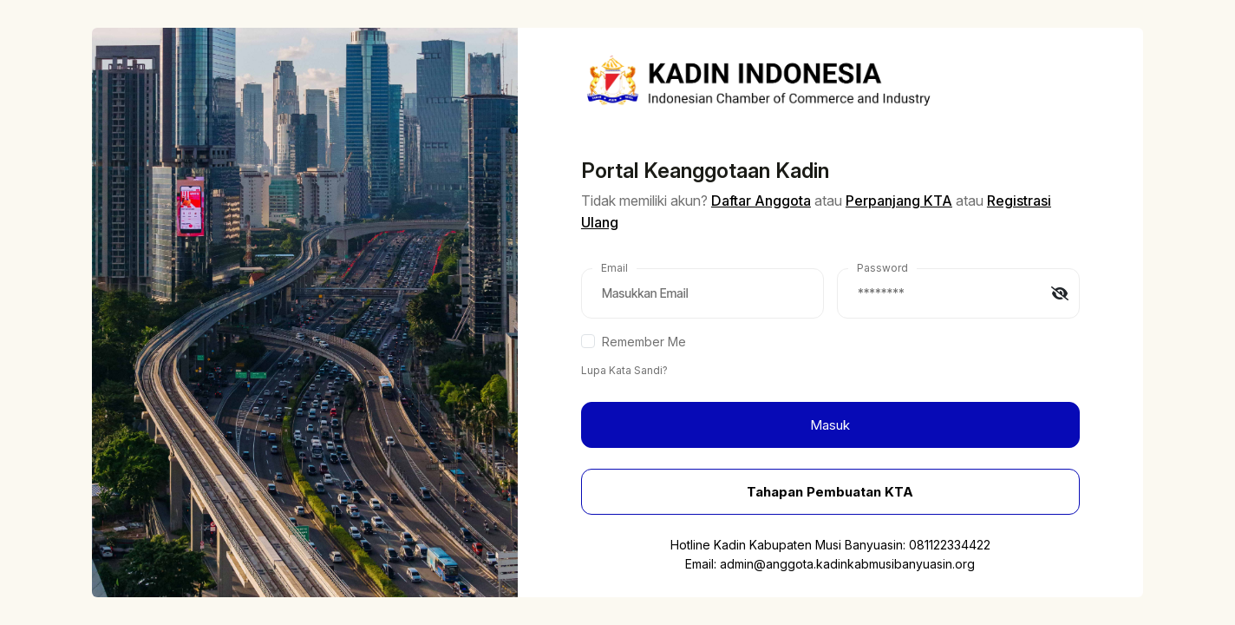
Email (614, 267)
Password (882, 267)
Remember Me (644, 341)
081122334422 (949, 544)
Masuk (830, 425)
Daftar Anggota (761, 200)
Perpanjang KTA (899, 200)
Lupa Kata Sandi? (624, 370)
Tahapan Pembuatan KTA (830, 492)
